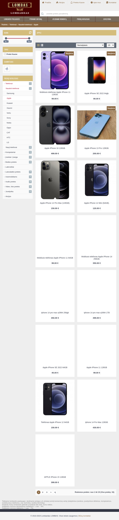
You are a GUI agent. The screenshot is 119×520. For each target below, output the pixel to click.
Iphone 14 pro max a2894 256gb (55, 313)
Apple (36, 25)
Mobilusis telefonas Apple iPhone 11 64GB (55, 258)
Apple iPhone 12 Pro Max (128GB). (55, 203)
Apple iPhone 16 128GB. (55, 148)
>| (55, 492)
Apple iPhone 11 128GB (97, 367)
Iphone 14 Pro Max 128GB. (96, 422)
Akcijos (8, 196)
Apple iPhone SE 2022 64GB (55, 367)
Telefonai (13, 25)
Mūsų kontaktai (84, 516)
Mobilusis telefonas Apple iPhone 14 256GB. (96, 258)
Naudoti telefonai (25, 25)
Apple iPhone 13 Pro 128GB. (96, 148)
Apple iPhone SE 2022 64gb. (96, 93)
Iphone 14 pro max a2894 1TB (97, 313)
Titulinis (4, 25)
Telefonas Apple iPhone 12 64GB (55, 422)
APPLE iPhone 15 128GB (55, 477)
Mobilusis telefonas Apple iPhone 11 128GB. (55, 93)
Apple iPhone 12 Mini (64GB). (96, 203)
